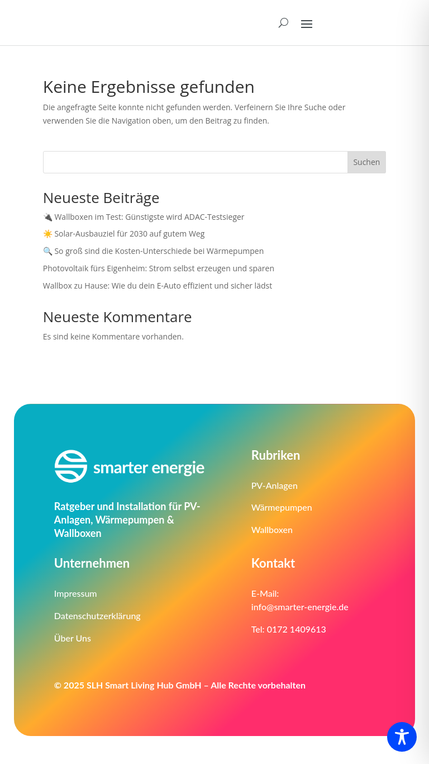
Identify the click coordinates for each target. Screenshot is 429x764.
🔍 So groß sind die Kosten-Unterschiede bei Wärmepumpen (153, 251)
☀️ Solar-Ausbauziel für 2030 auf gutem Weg (124, 233)
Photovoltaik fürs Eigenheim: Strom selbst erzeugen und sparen (160, 268)
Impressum (75, 593)
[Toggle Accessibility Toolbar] (402, 737)
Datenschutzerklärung (97, 615)
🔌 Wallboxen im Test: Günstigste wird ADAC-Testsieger (144, 216)
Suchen (366, 162)
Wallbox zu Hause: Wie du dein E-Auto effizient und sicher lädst (158, 285)
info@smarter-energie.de (300, 606)
